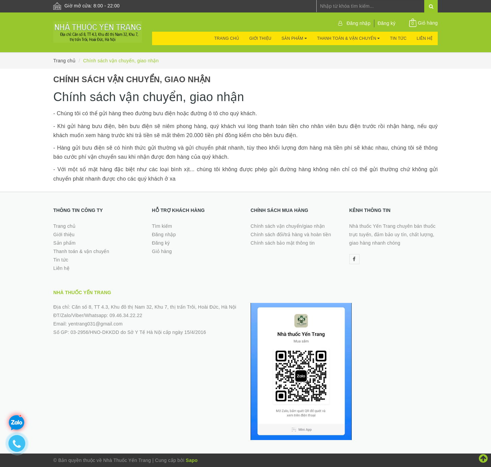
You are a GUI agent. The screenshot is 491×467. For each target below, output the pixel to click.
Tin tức (398, 38)
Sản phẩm (294, 38)
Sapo (192, 460)
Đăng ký (387, 23)
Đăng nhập (359, 23)
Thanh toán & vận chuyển (348, 38)
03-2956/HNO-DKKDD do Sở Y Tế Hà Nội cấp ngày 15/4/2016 (138, 332)
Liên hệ (425, 38)
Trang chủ (226, 38)
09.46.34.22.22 (126, 315)
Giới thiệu (260, 38)
